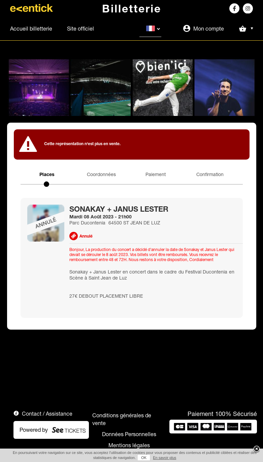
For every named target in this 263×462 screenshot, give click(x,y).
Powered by (34, 429)
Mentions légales (129, 445)
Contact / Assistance (47, 413)
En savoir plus (164, 458)
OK (143, 458)
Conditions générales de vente (121, 419)
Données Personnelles (129, 434)
